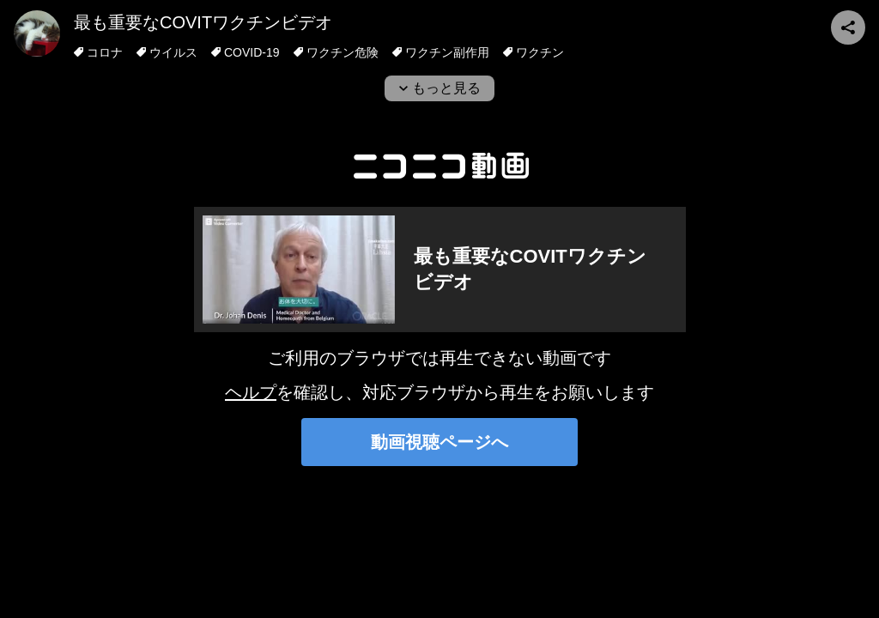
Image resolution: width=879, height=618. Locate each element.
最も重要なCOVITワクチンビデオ (203, 22)
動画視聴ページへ (439, 442)
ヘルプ (250, 392)
